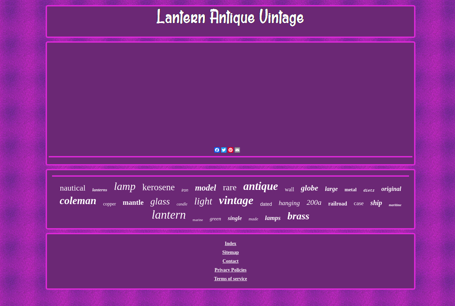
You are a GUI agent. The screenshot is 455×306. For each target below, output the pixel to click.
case (359, 203)
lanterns (99, 189)
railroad (337, 203)
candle (181, 204)
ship (376, 202)
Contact (230, 261)
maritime (395, 205)
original (391, 188)
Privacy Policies (230, 269)
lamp (125, 186)
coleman (77, 200)
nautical (73, 187)
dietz (369, 191)
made (253, 218)
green (215, 218)
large (331, 188)
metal (350, 189)
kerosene (158, 187)
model (205, 187)
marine (198, 220)
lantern (169, 214)
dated (266, 204)
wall (289, 189)
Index (230, 243)
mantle (133, 202)
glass (160, 201)
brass (298, 215)
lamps (273, 217)
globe (309, 188)
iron (185, 190)
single (235, 218)
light (203, 201)
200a (314, 202)
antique (260, 186)
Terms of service (230, 278)
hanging (289, 202)
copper (109, 203)
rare (229, 187)
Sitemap (230, 252)
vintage (236, 200)
